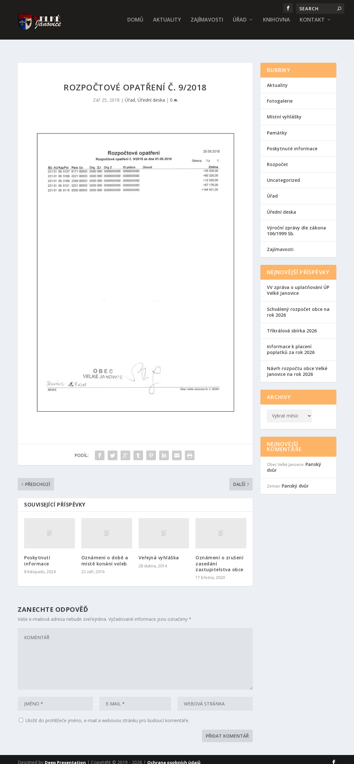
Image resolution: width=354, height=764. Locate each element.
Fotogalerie (280, 95)
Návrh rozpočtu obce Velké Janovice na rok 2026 (297, 365)
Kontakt (312, 25)
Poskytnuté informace (292, 143)
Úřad (240, 25)
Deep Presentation (65, 756)
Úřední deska (151, 94)
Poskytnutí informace (37, 555)
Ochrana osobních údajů (174, 756)
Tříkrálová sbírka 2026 (292, 325)
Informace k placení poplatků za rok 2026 (290, 343)
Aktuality (167, 25)
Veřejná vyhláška (159, 552)
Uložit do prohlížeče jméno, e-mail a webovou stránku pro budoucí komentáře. (107, 715)
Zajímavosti (207, 25)
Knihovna (276, 25)
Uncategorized (283, 174)
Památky (277, 127)
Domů (135, 25)
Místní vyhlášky (284, 111)
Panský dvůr (295, 480)
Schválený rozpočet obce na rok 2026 (298, 306)
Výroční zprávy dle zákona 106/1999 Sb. (296, 225)
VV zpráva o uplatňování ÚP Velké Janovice (298, 284)
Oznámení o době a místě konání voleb (104, 555)
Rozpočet (277, 158)
